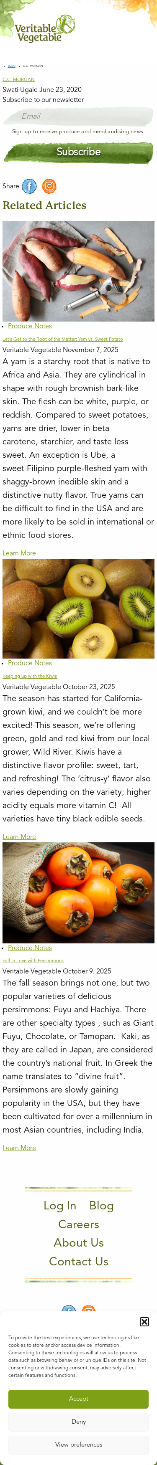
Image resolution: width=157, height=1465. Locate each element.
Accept (78, 1399)
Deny (79, 1422)
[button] (144, 1322)
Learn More (19, 553)
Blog (11, 66)
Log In (60, 1206)
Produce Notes (30, 326)
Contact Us (78, 1262)
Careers (78, 1225)
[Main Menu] (137, 28)
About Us (79, 1244)
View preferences (78, 1445)
